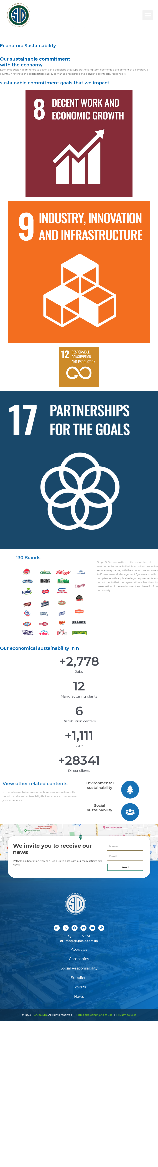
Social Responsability (79, 968)
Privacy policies (126, 1015)
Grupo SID (40, 1015)
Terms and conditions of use (94, 1015)
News (79, 996)
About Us (79, 949)
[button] (147, 15)
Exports (79, 987)
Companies (79, 959)
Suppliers (79, 978)
